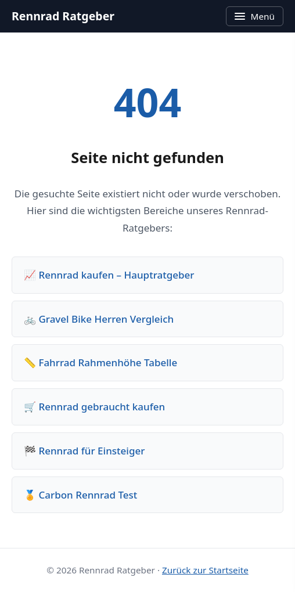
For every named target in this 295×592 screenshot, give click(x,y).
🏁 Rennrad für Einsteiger (84, 450)
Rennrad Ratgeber (63, 16)
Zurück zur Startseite (205, 570)
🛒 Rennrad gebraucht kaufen (94, 406)
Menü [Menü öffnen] (255, 16)
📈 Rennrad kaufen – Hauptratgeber (109, 274)
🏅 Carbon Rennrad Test (80, 494)
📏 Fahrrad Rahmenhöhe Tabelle (100, 362)
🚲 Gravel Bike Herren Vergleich (99, 319)
